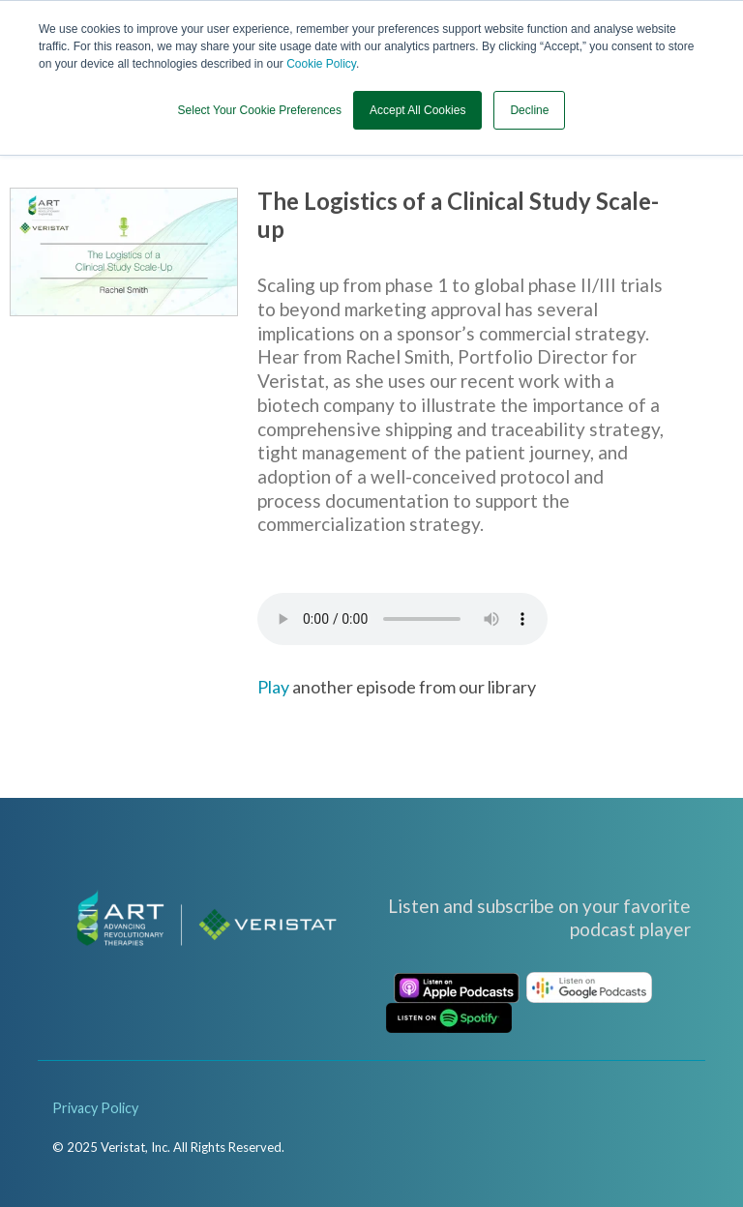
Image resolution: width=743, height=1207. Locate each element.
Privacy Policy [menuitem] (95, 1108)
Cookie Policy (321, 64)
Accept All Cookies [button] (417, 109)
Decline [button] (529, 109)
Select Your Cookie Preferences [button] (260, 109)
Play (273, 686)
